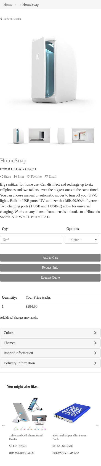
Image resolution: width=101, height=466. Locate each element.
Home (7, 4)
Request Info (50, 267)
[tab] (50, 332)
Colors (8, 333)
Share (5, 176)
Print (19, 176)
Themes (9, 343)
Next (97, 425)
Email (50, 176)
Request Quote (50, 277)
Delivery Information (19, 363)
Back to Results (10, 18)
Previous (3, 425)
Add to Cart (50, 257)
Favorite (34, 176)
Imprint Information (18, 353)
